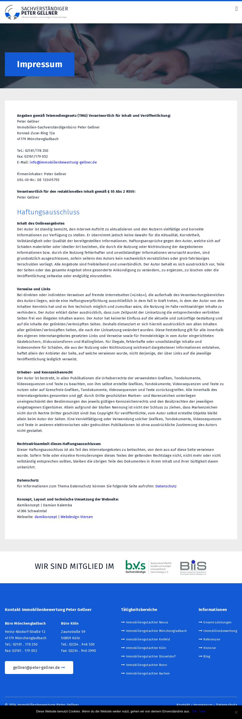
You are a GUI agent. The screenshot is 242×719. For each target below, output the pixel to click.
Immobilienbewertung (220, 630)
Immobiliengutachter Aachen (148, 673)
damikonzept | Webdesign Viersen (64, 517)
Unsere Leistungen (217, 622)
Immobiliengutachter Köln (146, 647)
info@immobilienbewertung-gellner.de (63, 162)
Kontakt (183, 705)
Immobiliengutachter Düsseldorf (150, 656)
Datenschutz (166, 486)
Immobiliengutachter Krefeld (148, 639)
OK (194, 711)
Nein (202, 711)
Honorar (209, 647)
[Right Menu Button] (236, 9)
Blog (206, 656)
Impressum (203, 705)
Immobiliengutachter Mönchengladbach (156, 630)
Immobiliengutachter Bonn (146, 664)
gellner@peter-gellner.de (39, 667)
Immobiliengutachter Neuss (147, 622)
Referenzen (211, 639)
